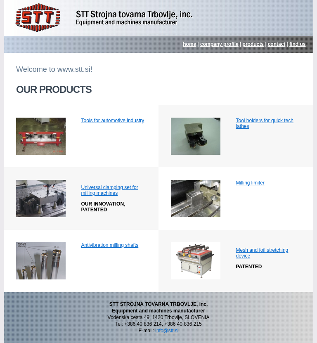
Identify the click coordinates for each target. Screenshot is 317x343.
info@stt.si (166, 331)
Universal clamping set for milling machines (109, 190)
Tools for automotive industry (112, 120)
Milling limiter (250, 183)
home (189, 44)
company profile (219, 44)
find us (297, 44)
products (253, 44)
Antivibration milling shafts (110, 245)
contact (277, 44)
